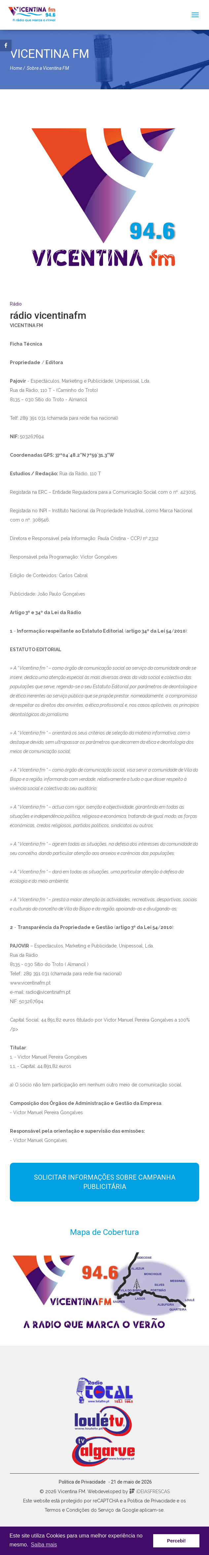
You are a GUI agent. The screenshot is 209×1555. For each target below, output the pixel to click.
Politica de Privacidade (82, 1482)
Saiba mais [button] (44, 1544)
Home (16, 68)
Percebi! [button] (176, 1540)
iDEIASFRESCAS (149, 1491)
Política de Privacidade (151, 1500)
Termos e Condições (67, 1510)
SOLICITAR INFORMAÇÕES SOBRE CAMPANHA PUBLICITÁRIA (104, 1182)
